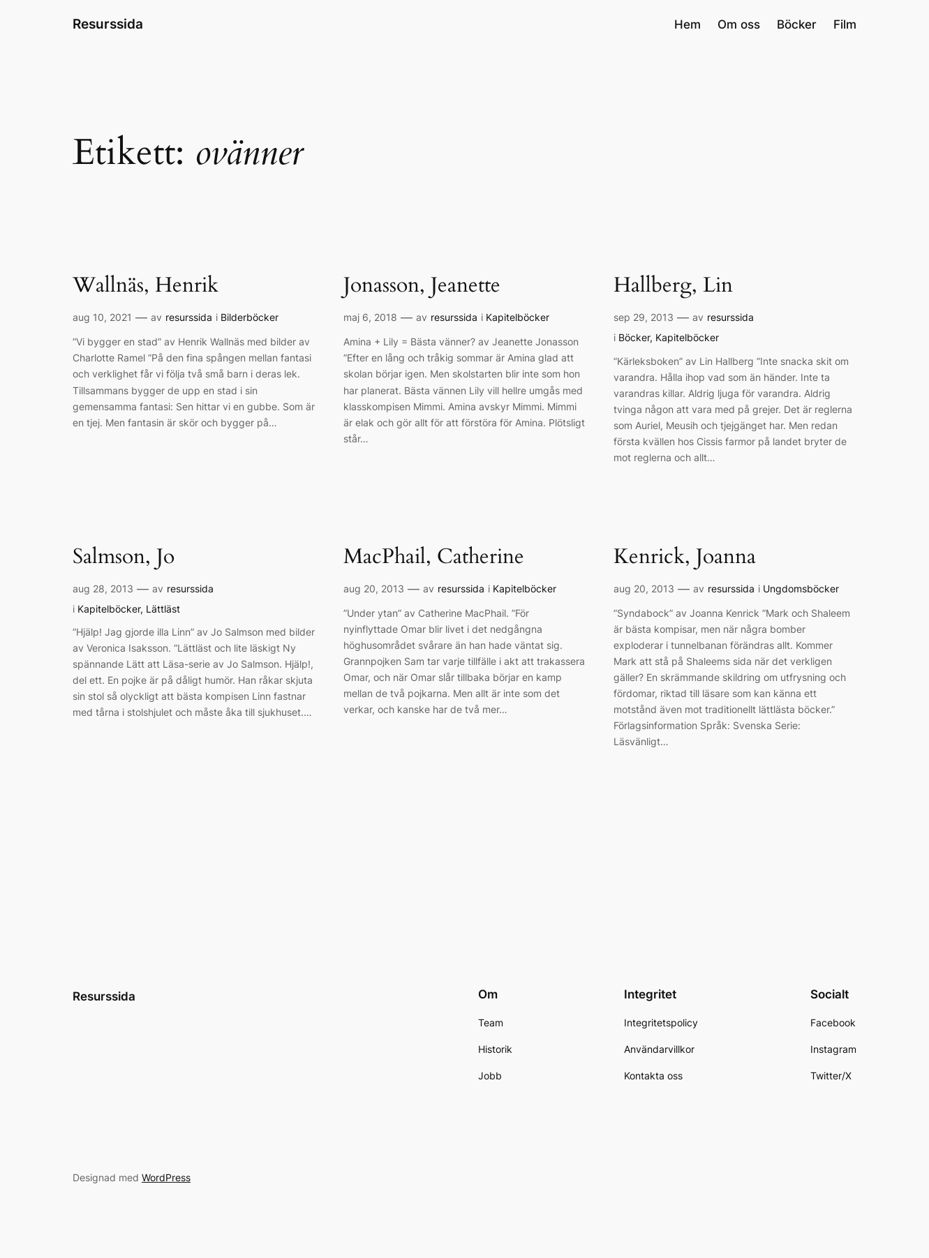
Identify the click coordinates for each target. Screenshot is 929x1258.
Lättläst (163, 609)
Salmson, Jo (123, 557)
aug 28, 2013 (103, 588)
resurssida (188, 317)
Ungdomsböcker (801, 588)
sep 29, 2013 (644, 317)
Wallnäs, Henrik (145, 286)
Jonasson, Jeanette (421, 286)
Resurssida (108, 23)
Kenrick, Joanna (685, 557)
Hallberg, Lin (673, 286)
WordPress (166, 1177)
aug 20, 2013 (373, 588)
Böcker (634, 337)
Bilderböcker (249, 317)
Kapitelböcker (517, 317)
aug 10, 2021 (102, 317)
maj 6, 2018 (370, 317)
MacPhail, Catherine (433, 557)
